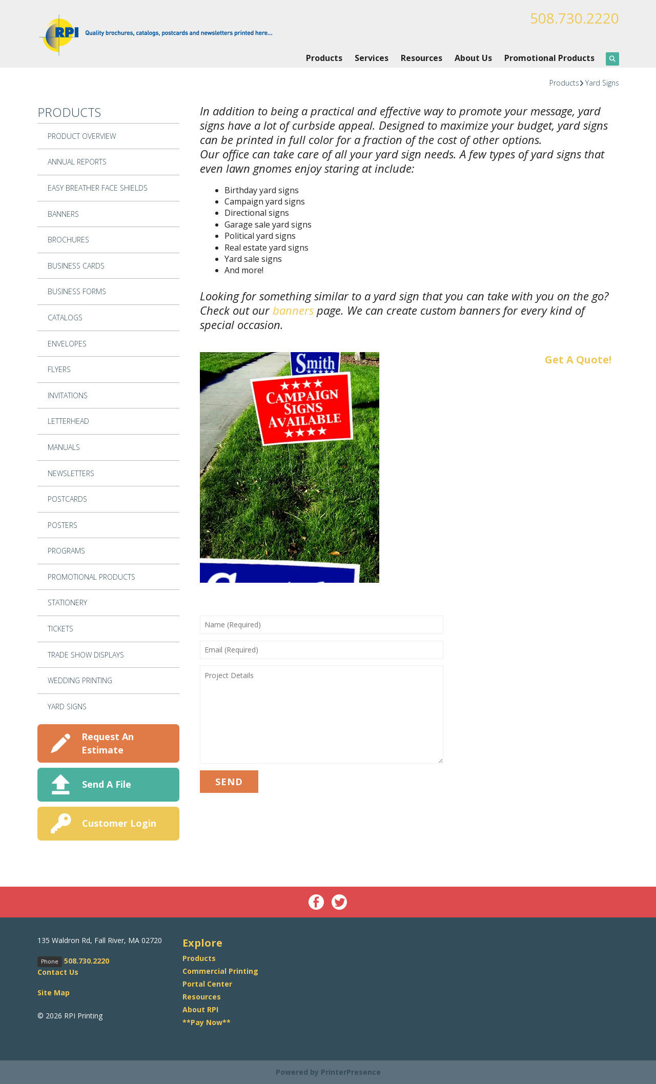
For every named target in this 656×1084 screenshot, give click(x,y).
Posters (62, 525)
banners (293, 310)
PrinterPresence (351, 1072)
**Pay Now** (206, 1022)
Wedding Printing (80, 680)
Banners (63, 214)
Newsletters (71, 473)
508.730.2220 (574, 18)
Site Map (53, 992)
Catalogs (65, 317)
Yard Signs (602, 83)
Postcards (67, 499)
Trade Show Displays (86, 655)
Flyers (59, 369)
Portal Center (207, 984)
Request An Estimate (107, 742)
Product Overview (82, 136)
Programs (66, 551)
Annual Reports (77, 162)
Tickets (60, 628)
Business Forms (77, 291)
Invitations (68, 395)
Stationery (67, 602)
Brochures (68, 239)
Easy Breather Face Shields (98, 188)
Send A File (106, 784)
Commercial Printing (220, 971)
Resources (421, 58)
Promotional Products (549, 58)
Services (371, 58)
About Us (473, 58)
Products (324, 58)
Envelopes (67, 344)
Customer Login (119, 823)
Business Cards (76, 266)
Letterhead (68, 421)
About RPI (200, 1009)
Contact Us (57, 972)
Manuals (64, 447)
